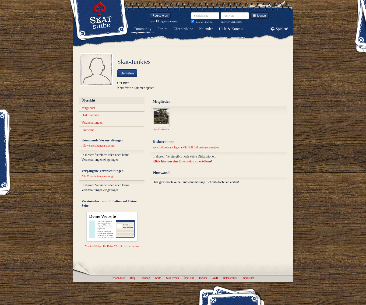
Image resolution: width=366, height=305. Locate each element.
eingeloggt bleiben (202, 22)
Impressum (248, 278)
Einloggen (259, 15)
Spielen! (282, 29)
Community (142, 29)
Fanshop (145, 278)
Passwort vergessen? (231, 21)
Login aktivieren (166, 22)
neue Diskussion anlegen (166, 147)
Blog (132, 278)
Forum (163, 29)
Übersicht (88, 100)
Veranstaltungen (91, 122)
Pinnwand (88, 130)
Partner (203, 278)
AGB (215, 278)
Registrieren (160, 15)
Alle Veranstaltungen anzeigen (98, 145)
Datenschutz (230, 278)
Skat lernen (172, 278)
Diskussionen (90, 115)
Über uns (189, 278)
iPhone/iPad (118, 278)
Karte (158, 278)
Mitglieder (88, 108)
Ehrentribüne (183, 29)
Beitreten (127, 73)
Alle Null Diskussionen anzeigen (200, 147)
